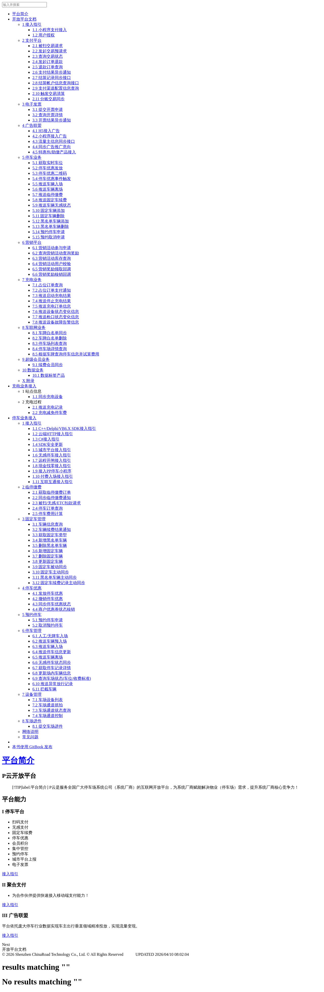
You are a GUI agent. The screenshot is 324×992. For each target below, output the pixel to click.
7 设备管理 (32, 694)
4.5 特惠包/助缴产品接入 (54, 152)
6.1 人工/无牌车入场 (50, 636)
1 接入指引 (32, 24)
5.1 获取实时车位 (47, 163)
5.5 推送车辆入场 (47, 184)
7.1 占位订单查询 (47, 285)
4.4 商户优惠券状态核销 (53, 609)
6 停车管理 (32, 630)
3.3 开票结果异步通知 (51, 120)
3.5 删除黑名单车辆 (49, 545)
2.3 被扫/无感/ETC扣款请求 (56, 503)
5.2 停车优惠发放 (47, 168)
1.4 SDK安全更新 (47, 444)
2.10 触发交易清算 (48, 93)
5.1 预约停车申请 (47, 620)
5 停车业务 (32, 157)
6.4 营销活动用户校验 (51, 264)
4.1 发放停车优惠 (47, 593)
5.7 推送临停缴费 (47, 194)
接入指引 (10, 874)
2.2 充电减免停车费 (49, 412)
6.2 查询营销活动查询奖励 (55, 253)
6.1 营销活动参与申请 (51, 248)
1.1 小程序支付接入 (49, 30)
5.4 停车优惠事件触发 (51, 178)
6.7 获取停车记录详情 (51, 668)
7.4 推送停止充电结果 (51, 301)
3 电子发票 (32, 104)
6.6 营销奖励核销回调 (51, 274)
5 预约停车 (32, 614)
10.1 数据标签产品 (48, 375)
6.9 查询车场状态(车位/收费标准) (61, 678)
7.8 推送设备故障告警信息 (55, 322)
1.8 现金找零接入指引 (51, 466)
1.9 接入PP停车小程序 (51, 471)
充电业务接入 (24, 386)
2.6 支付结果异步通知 (51, 72)
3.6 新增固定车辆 (47, 551)
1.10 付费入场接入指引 (52, 476)
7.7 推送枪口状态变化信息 (55, 317)
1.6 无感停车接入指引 (51, 455)
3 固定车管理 (34, 519)
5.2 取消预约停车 (47, 625)
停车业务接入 (24, 418)
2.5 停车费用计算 (47, 513)
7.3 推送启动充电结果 (51, 295)
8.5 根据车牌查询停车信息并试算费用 (65, 354)
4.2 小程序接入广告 (49, 136)
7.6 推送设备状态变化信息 (55, 311)
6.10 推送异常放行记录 (52, 684)
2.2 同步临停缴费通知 (51, 497)
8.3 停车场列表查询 (49, 343)
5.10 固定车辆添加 (48, 210)
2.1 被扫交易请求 (47, 46)
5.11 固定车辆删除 (48, 216)
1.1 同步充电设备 (47, 396)
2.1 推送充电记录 (47, 407)
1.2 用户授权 (43, 35)
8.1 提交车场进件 (47, 726)
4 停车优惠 (32, 588)
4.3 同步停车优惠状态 (51, 604)
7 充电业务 (32, 279)
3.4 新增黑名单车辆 (49, 540)
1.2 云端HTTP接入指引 (52, 434)
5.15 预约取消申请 (48, 237)
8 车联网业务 (34, 327)
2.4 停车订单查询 (47, 508)
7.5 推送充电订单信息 (51, 306)
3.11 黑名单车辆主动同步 (54, 577)
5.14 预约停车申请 (48, 232)
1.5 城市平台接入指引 (51, 450)
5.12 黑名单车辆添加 (50, 221)
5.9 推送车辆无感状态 (51, 205)
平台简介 (20, 14)
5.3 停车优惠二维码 (49, 173)
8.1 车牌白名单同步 (49, 333)
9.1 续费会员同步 (47, 365)
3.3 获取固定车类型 (49, 535)
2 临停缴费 (32, 487)
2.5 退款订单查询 (47, 67)
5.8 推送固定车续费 (49, 200)
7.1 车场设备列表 (47, 700)
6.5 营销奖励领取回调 (51, 269)
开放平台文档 (24, 19)
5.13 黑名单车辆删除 (50, 226)
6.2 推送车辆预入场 (49, 641)
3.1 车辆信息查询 (47, 524)
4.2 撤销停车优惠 (47, 599)
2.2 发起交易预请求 (49, 51)
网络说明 (30, 731)
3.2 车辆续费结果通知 (51, 529)
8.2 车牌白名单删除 (49, 338)
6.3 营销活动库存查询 (51, 258)
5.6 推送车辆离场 (47, 189)
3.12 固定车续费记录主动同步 (58, 583)
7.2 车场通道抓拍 (47, 705)
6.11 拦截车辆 (44, 689)
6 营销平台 (32, 242)
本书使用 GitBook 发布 (32, 747)
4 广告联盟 (32, 125)
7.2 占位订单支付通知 (51, 290)
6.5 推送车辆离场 (47, 657)
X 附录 (28, 381)
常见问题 (30, 737)
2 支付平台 (32, 40)
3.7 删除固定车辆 (47, 556)
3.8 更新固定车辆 (47, 561)
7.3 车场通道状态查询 (51, 710)
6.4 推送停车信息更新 (51, 652)
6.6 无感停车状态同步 (51, 662)
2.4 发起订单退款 (47, 61)
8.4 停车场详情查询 (49, 349)
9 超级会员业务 (36, 359)
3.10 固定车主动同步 (50, 572)
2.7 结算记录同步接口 (51, 77)
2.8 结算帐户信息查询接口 (55, 83)
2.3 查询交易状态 (47, 56)
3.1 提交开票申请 (47, 109)
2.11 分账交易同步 (48, 99)
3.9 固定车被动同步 (49, 567)
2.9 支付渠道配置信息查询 (55, 88)
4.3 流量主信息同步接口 (53, 141)
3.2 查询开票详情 (47, 115)
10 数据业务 (33, 370)
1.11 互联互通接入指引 (52, 482)
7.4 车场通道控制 (47, 715)
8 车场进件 (32, 721)
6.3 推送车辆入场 (47, 646)
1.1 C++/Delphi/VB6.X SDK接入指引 (64, 428)
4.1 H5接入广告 (46, 131)
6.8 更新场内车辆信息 (51, 673)
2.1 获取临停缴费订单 (51, 492)
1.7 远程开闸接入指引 (51, 460)
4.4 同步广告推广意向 (51, 147)
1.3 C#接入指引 (45, 439)
